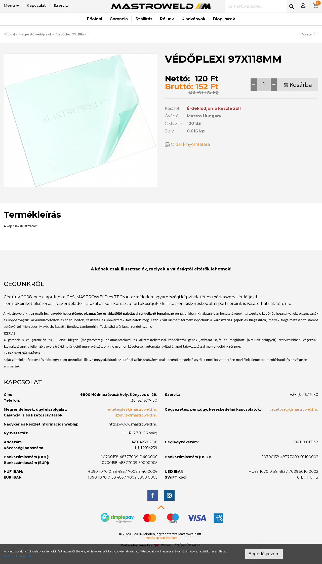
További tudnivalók (18, 556)
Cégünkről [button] (24, 284)
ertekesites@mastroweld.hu (132, 409)
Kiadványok (194, 19)
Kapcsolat (36, 5)
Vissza (310, 34)
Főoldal (94, 19)
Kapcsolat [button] (23, 382)
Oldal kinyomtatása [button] (187, 144)
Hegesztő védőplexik (35, 34)
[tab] (161, 284)
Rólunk (167, 19)
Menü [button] (11, 5)
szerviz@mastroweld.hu (136, 415)
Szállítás (143, 19)
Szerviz (61, 5)
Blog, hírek (224, 19)
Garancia (119, 19)
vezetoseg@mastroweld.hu (293, 409)
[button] (303, 6)
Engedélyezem (264, 553)
